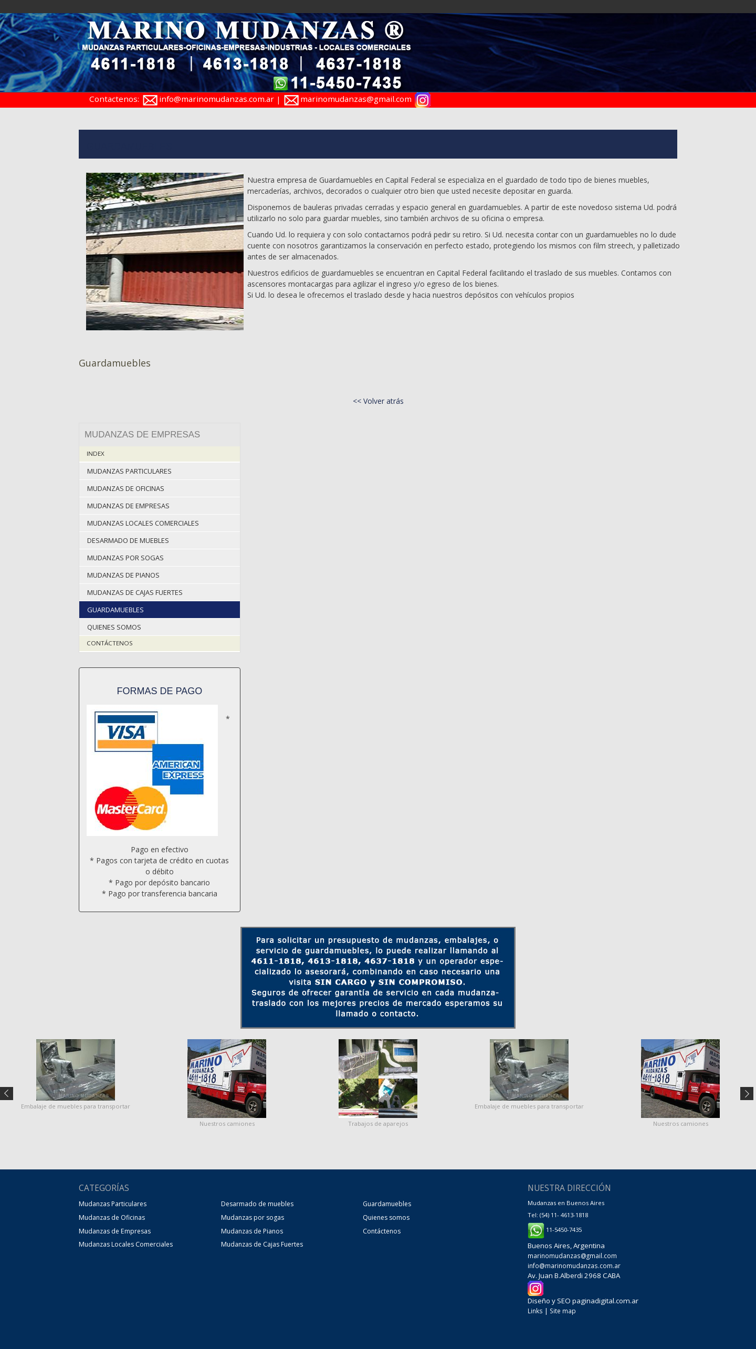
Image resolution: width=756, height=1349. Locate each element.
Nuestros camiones (227, 1120)
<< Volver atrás (378, 401)
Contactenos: (114, 98)
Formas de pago (160, 688)
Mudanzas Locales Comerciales (143, 521)
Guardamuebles (115, 606)
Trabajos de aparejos (378, 1120)
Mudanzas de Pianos (123, 572)
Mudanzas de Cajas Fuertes (135, 589)
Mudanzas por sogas (125, 555)
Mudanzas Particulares (129, 470)
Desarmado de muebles (128, 538)
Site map (561, 1307)
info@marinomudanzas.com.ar (217, 98)
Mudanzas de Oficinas (125, 487)
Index (95, 453)
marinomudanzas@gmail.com (356, 98)
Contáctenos (108, 640)
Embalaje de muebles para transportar (75, 1103)
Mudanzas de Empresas (128, 504)
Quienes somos (114, 624)
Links (535, 1307)
